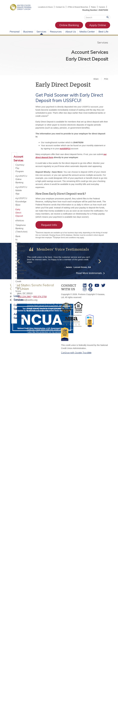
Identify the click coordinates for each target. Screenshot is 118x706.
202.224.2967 (24, 300)
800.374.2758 (40, 300)
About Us (70, 34)
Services (41, 34)
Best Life (103, 34)
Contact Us (68, 7)
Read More (89, 276)
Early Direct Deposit (75, 63)
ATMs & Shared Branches (86, 7)
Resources (56, 34)
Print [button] (106, 82)
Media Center (87, 34)
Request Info (49, 228)
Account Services (80, 53)
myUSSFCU (65, 151)
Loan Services (14, 301)
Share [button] (95, 82)
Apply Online (72, 28)
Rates (102, 7)
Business (28, 34)
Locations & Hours (52, 7)
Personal (15, 34)
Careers (101, 10)
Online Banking (43, 28)
